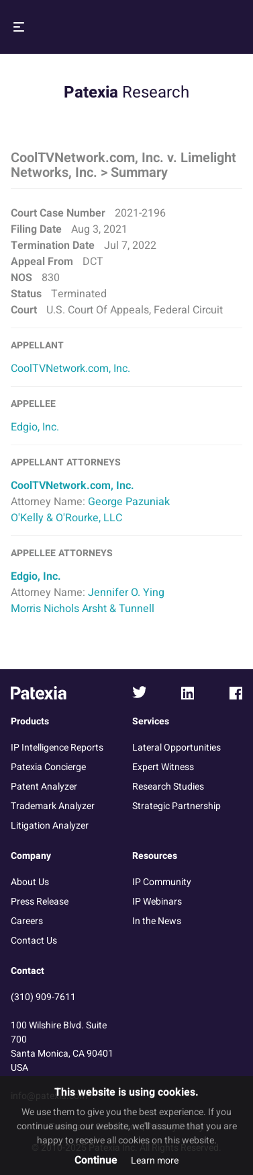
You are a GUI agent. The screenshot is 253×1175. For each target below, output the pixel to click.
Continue (95, 1160)
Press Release (39, 902)
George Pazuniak (129, 502)
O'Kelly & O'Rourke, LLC (66, 518)
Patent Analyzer (44, 787)
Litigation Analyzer (50, 826)
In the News (156, 921)
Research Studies (168, 787)
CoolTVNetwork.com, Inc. (70, 369)
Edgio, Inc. (35, 427)
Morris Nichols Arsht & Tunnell (82, 609)
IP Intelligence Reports (57, 748)
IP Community (161, 882)
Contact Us (34, 941)
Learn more (155, 1160)
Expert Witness (163, 767)
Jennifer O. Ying (126, 592)
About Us (30, 882)
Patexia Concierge (48, 767)
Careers (27, 921)
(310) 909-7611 (43, 997)
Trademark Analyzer (53, 806)
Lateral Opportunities (176, 748)
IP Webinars (157, 902)
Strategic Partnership (176, 806)
